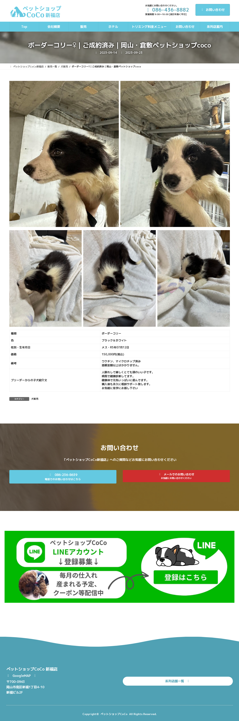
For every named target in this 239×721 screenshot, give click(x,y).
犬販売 (34, 398)
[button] (62, 477)
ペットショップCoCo (114, 714)
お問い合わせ (212, 10)
